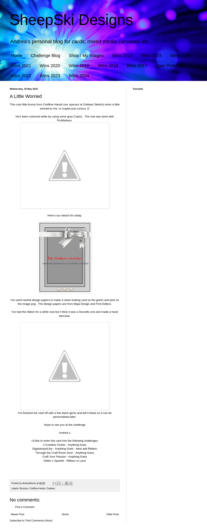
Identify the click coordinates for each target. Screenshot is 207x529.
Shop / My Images (86, 55)
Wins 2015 (151, 55)
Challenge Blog (45, 55)
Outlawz (51, 488)
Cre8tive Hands (53, 104)
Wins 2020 (50, 65)
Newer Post (17, 514)
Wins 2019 (79, 65)
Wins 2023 (50, 75)
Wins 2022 (21, 75)
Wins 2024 (79, 75)
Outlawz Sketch (93, 104)
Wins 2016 (180, 55)
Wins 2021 (21, 65)
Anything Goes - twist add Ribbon (76, 448)
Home (16, 55)
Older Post (112, 514)
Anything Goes (77, 444)
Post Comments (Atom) (38, 520)
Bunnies (24, 488)
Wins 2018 (108, 65)
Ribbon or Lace (76, 460)
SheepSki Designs (71, 19)
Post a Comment (24, 507)
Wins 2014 (122, 55)
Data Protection (171, 65)
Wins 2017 (137, 65)
